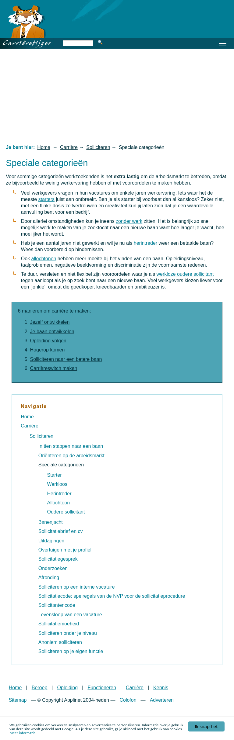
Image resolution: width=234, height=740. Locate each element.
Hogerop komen (47, 349)
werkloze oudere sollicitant (185, 274)
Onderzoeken (53, 568)
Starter (54, 475)
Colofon (127, 700)
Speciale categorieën (61, 464)
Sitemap (18, 700)
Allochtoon (58, 502)
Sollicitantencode (56, 605)
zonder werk (129, 221)
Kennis (160, 687)
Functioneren (101, 687)
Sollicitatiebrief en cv (60, 531)
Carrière (69, 147)
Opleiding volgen (48, 340)
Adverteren (162, 700)
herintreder (145, 243)
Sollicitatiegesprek (58, 559)
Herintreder (59, 493)
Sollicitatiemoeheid (58, 623)
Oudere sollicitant (66, 511)
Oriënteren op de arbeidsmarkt (71, 455)
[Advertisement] (117, 96)
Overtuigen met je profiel (64, 549)
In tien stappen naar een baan (70, 446)
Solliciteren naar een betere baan (66, 359)
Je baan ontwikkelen (52, 331)
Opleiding (67, 687)
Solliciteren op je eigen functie (70, 651)
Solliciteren (98, 147)
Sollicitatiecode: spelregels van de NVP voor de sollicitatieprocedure (111, 596)
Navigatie (34, 406)
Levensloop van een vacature (70, 614)
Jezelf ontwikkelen (50, 322)
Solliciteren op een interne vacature (76, 587)
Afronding (48, 577)
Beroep (40, 687)
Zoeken (100, 42)
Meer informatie (22, 734)
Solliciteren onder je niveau (67, 633)
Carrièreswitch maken (53, 368)
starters (46, 199)
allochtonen (43, 258)
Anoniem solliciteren (60, 642)
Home (43, 147)
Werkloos (57, 484)
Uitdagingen (51, 540)
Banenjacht (50, 522)
